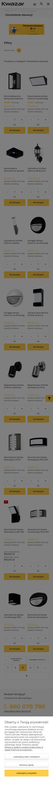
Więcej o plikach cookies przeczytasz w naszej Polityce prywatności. (24, 748)
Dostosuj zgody (26, 765)
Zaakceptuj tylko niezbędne (27, 757)
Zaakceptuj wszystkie (27, 773)
